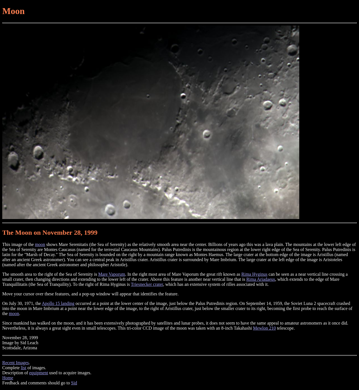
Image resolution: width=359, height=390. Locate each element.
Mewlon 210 (264, 328)
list (23, 367)
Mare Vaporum (111, 274)
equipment (38, 372)
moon (40, 244)
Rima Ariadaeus (260, 279)
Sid (74, 382)
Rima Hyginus (254, 274)
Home (7, 377)
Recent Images (15, 362)
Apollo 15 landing (58, 303)
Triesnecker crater (147, 284)
